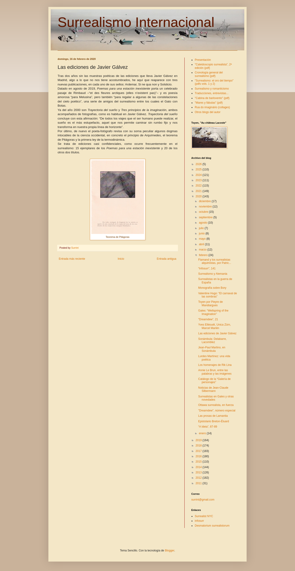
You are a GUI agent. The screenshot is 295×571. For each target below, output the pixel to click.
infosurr (199, 520)
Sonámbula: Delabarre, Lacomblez (212, 340)
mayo (202, 238)
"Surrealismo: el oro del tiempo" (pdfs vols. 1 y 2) (214, 82)
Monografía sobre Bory (212, 287)
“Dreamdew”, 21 (208, 319)
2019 (199, 440)
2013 (199, 472)
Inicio (121, 258)
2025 (199, 169)
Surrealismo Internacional (136, 22)
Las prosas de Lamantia (213, 415)
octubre (204, 211)
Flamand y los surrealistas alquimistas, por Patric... (214, 261)
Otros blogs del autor (207, 112)
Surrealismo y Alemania (212, 273)
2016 (199, 456)
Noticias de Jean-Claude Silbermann (213, 389)
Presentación (203, 59)
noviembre (205, 206)
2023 (199, 180)
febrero (203, 255)
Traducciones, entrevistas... (211, 93)
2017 (199, 451)
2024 (199, 175)
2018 (199, 445)
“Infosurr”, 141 (206, 268)
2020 (199, 196)
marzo (203, 249)
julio (202, 228)
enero (203, 433)
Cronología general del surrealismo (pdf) (209, 74)
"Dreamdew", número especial (216, 410)
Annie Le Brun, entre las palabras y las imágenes (214, 372)
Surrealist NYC (204, 516)
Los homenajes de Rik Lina (215, 365)
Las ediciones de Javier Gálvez (217, 333)
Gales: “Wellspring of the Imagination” (213, 312)
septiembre (206, 217)
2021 (199, 191)
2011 (199, 483)
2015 (199, 461)
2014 (199, 467)
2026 (199, 164)
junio (202, 233)
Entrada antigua (166, 258)
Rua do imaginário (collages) (212, 107)
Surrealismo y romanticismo (212, 88)
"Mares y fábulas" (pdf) (209, 102)
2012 (199, 477)
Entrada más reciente (72, 258)
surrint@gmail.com (202, 499)
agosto (203, 222)
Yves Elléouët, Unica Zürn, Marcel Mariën (214, 326)
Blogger (169, 550)
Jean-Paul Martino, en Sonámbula (211, 349)
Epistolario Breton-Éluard (213, 421)
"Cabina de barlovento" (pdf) (212, 98)
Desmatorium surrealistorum (212, 525)
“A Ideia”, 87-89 (207, 426)
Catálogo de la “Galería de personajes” (214, 380)
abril (202, 244)
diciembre (205, 201)
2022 (199, 185)
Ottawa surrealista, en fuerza (215, 405)
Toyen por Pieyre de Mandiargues (210, 303)
